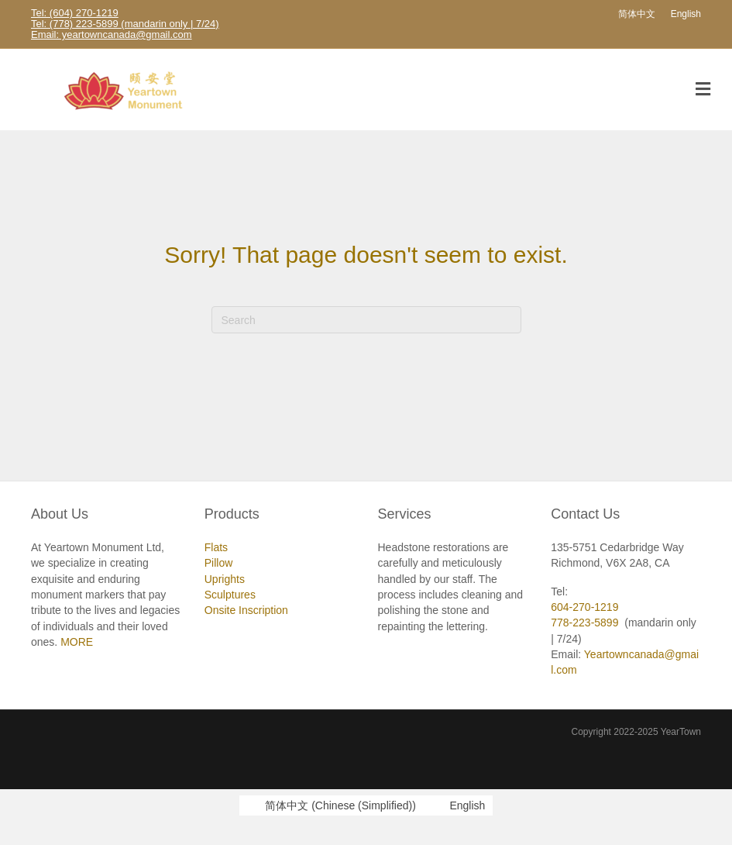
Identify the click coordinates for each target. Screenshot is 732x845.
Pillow (218, 563)
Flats (216, 547)
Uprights (224, 579)
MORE (76, 642)
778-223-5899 (584, 622)
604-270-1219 (584, 607)
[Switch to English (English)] (458, 805)
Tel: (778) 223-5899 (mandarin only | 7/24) (125, 23)
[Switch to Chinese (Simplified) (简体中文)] (331, 805)
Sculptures (230, 594)
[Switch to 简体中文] (636, 14)
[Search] (366, 319)
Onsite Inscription (246, 610)
